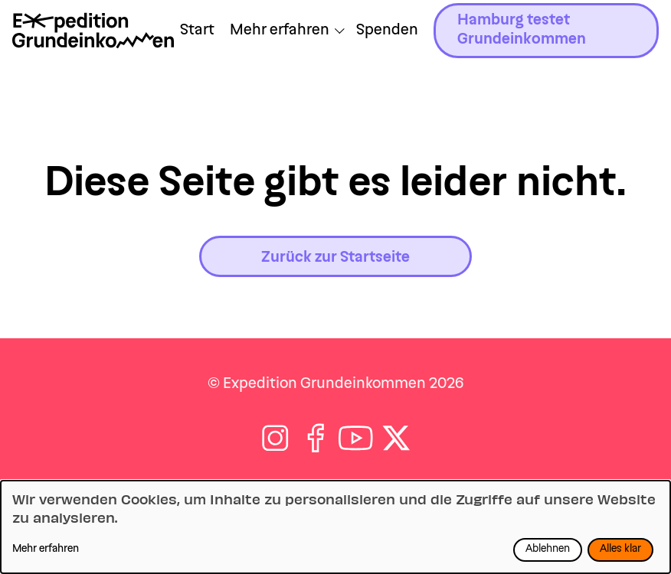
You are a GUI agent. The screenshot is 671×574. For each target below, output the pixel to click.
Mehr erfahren (45, 549)
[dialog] (335, 527)
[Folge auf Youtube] (356, 438)
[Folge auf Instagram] (275, 438)
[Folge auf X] (396, 438)
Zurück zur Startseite (335, 258)
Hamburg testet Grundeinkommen (521, 30)
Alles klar (620, 549)
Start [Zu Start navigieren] (197, 30)
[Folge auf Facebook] (316, 438)
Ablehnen (547, 549)
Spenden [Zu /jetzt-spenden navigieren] (387, 30)
